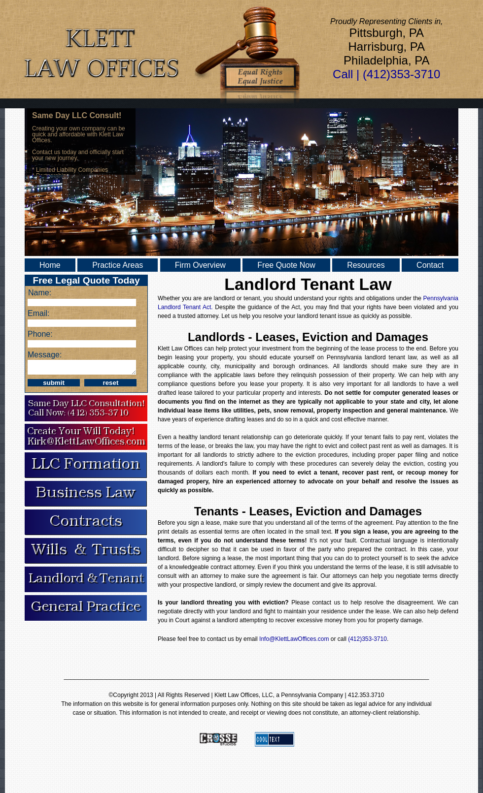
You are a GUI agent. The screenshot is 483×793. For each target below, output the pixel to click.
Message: (45, 354)
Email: (38, 313)
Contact (430, 265)
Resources (365, 265)
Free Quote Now (286, 265)
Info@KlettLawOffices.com (295, 638)
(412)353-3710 (367, 638)
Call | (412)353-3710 (386, 74)
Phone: (40, 334)
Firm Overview (200, 265)
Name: (39, 292)
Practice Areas (117, 265)
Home (50, 265)
